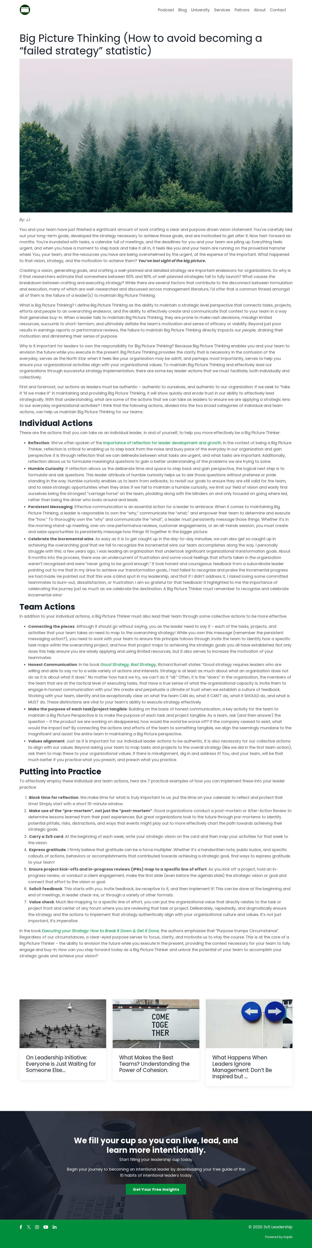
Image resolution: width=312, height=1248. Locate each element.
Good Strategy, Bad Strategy (128, 664)
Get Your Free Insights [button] (156, 1189)
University (200, 10)
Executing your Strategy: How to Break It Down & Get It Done (100, 930)
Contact (278, 10)
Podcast (166, 10)
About (260, 10)
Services (222, 10)
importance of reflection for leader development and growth (162, 442)
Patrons (242, 10)
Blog (182, 10)
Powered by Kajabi (278, 1237)
